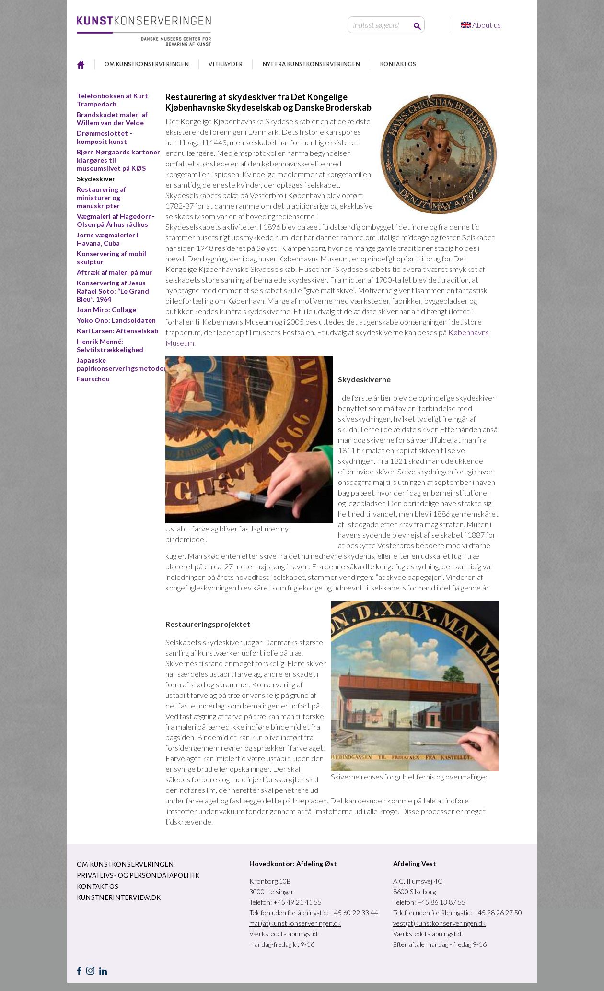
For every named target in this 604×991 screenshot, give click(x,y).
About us (487, 24)
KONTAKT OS (398, 64)
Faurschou (93, 379)
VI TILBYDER (226, 64)
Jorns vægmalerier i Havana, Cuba (108, 239)
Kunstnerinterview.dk (119, 897)
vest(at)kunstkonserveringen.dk (439, 923)
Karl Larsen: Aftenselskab (117, 331)
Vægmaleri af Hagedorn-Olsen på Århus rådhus (116, 220)
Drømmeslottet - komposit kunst (104, 137)
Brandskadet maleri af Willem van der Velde (112, 118)
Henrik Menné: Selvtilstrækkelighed (110, 345)
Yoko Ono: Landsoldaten (116, 320)
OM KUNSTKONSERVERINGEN (147, 64)
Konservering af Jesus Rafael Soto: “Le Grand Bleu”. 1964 (113, 291)
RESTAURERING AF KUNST (81, 64)
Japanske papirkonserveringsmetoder (121, 364)
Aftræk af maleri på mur (114, 272)
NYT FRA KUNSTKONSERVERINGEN (311, 64)
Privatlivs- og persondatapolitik (138, 875)
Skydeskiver (96, 179)
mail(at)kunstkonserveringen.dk (295, 923)
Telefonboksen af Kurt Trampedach (112, 100)
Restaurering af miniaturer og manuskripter (101, 197)
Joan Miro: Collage (106, 310)
